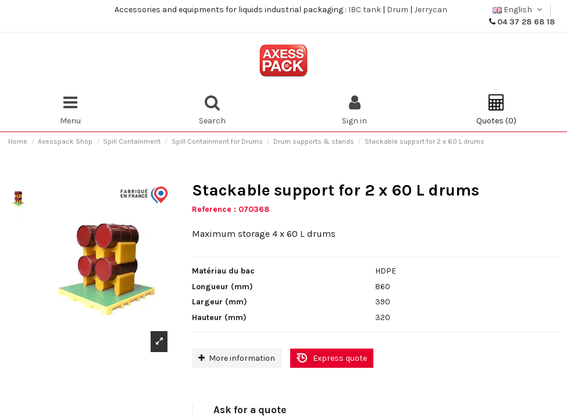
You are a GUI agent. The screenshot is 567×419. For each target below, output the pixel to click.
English (518, 10)
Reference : (214, 209)
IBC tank (364, 10)
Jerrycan (430, 10)
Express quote (340, 358)
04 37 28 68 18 (526, 22)
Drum (397, 10)
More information (236, 358)
